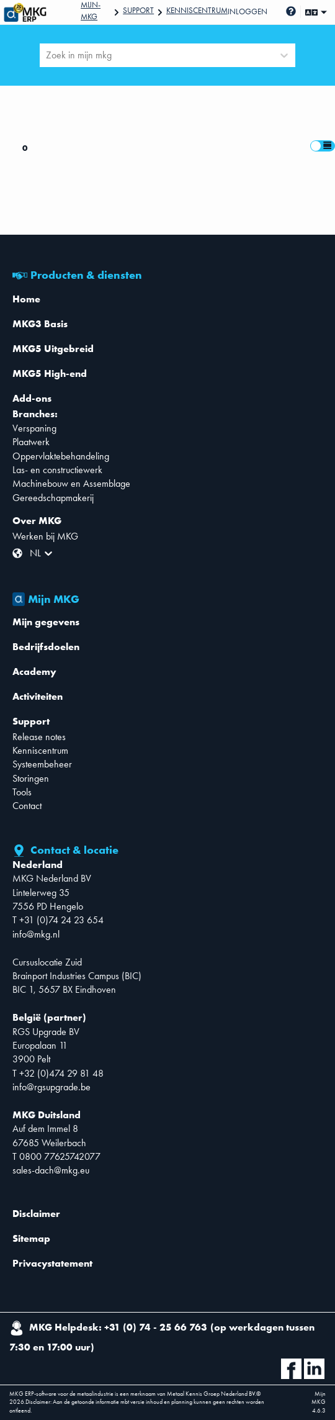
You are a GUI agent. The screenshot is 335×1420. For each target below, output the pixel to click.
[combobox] (47, 55)
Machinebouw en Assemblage (71, 483)
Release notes (39, 736)
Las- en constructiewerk (57, 469)
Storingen (30, 778)
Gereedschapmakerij (53, 497)
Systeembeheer (42, 764)
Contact (27, 805)
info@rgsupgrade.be (51, 1086)
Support (138, 10)
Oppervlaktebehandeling (60, 456)
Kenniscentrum (197, 10)
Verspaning (34, 428)
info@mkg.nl (36, 934)
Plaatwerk (31, 441)
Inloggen (247, 11)
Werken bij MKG (45, 536)
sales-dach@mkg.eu (50, 1170)
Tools (22, 791)
